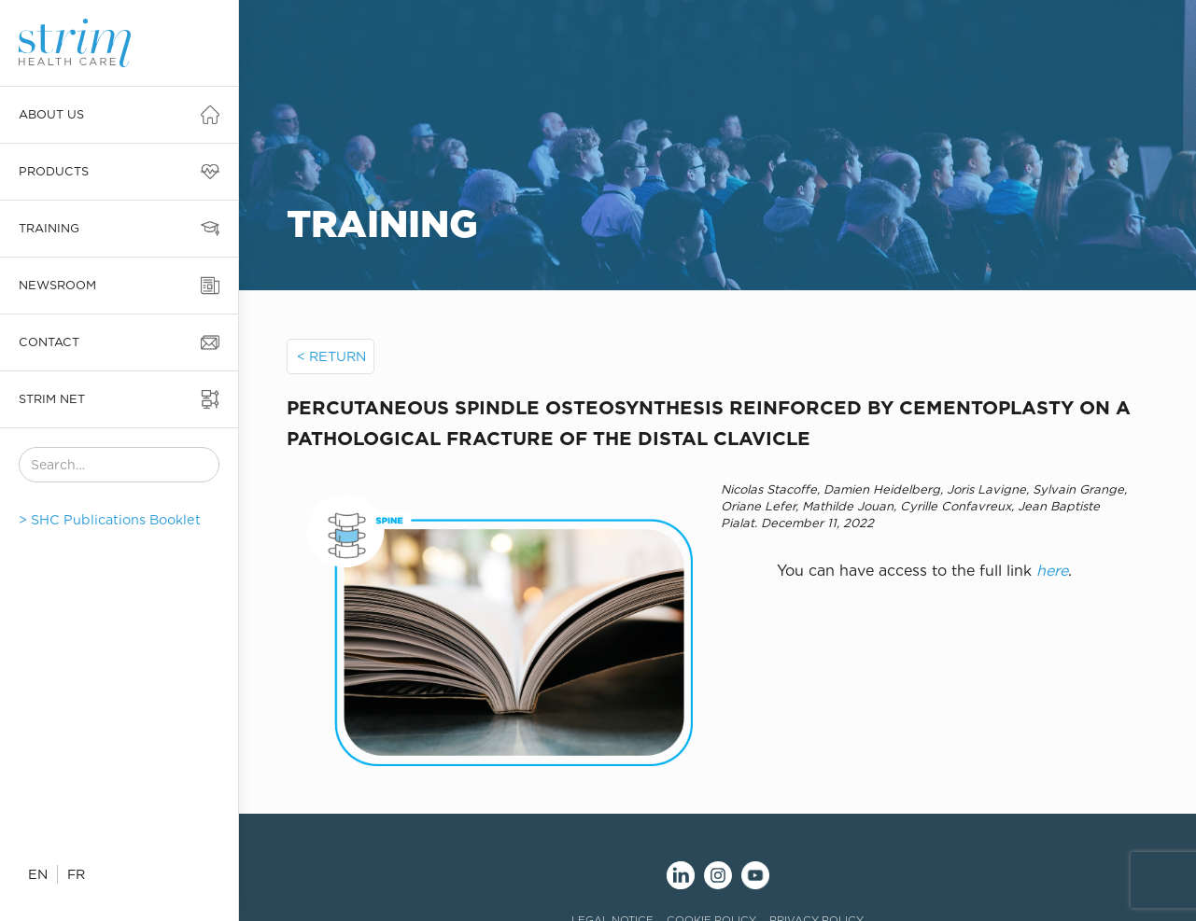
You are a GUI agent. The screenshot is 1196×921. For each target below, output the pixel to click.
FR (76, 874)
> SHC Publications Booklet (110, 519)
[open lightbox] (490, 623)
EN (38, 874)
